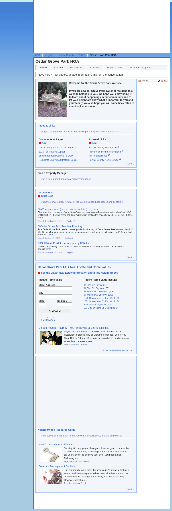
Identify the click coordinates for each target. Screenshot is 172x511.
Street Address (47, 285)
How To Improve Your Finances (56, 444)
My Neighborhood (98, 155)
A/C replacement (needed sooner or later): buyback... (70, 209)
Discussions (76, 67)
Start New (47, 196)
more (40, 217)
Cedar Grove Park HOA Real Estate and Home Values (74, 267)
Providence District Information (105, 151)
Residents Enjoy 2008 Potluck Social (58, 160)
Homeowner (74, 345)
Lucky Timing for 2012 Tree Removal (58, 147)
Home (43, 67)
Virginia (49, 55)
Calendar (95, 67)
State (41, 301)
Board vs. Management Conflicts (57, 466)
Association (74, 483)
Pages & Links (114, 67)
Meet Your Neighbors (141, 67)
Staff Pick (73, 461)
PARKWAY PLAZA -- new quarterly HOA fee (65, 243)
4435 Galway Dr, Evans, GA (97, 304)
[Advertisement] (70, 27)
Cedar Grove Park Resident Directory (61, 226)
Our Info (58, 67)
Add (44, 143)
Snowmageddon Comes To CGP (56, 155)
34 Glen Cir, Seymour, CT (96, 285)
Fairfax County (66, 55)
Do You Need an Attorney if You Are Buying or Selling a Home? (74, 327)
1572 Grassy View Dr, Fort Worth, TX (101, 298)
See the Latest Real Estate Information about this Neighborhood (79, 272)
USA (37, 55)
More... (131, 164)
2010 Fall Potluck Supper (52, 151)
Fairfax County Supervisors (103, 147)
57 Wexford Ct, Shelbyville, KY (98, 291)
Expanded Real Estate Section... (118, 350)
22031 (81, 55)
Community (84, 461)
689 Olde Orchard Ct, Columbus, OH (101, 308)
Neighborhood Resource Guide (56, 429)
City (41, 293)
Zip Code (62, 301)
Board (83, 483)
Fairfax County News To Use (104, 160)
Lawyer (84, 345)
